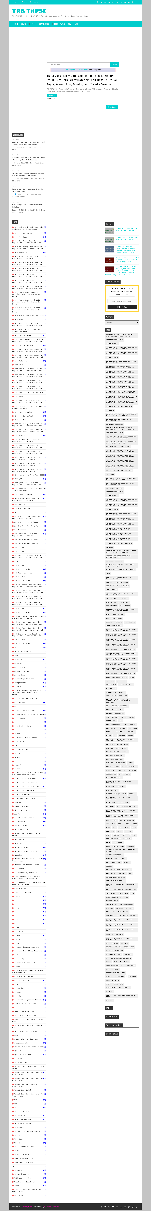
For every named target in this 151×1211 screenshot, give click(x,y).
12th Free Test (20, 421)
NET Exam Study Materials (25, 874)
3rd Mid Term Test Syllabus (26, 541)
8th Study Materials (23, 613)
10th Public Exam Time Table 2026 (29, 317)
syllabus (18, 1052)
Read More (51, 103)
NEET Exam (19, 870)
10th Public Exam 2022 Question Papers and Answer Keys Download (27, 276)
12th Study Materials (23, 496)
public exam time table (24, 964)
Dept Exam (19, 743)
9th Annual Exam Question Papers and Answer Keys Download (28, 618)
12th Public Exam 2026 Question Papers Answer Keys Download (27, 471)
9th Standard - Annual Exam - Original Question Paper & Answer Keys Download (127, 171)
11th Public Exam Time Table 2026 (29, 393)
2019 (16, 513)
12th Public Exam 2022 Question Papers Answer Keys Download (27, 459)
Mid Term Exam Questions (25, 852)
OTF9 (16, 925)
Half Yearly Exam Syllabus (25, 784)
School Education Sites (24, 1013)
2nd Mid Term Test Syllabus (26, 523)
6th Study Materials (23, 570)
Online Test (19, 897)
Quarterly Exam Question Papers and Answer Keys (120, 762)
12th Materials (20, 437)
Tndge (17, 1136)
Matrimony (34, 2)
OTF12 (16, 909)
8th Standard (20, 609)
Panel (17, 928)
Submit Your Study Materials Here (29, 1048)
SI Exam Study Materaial (25, 1017)
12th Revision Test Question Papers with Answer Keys (120, 468)
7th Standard (20, 578)
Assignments (20, 684)
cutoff (17, 735)
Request (18, 993)
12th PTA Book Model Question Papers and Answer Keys (26, 441)
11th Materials (20, 362)
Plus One (18, 940)
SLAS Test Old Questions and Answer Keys (28, 1021)
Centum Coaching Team (24, 711)
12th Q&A (18, 480)
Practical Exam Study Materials (28, 952)
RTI (15, 1009)
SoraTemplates (26, 1208)
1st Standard (20, 505)
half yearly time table (24, 791)
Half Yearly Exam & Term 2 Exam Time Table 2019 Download (27, 775)
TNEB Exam (19, 1140)
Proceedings (20, 960)
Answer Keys (19, 676)
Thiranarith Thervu (22, 1124)
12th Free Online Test (23, 417)
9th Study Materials (23, 645)
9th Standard (20, 641)
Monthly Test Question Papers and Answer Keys (120, 710)
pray (16, 956)
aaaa (16, 649)
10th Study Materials (23, 336)
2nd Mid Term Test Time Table (27, 527)
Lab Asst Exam (20, 827)
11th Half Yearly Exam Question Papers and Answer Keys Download (27, 351)
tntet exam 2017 (21, 1156)
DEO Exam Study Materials (25, 739)
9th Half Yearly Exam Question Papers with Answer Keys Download (27, 630)
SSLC (16, 1036)
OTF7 (16, 917)
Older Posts (97, 115)
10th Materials (20, 254)
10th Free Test (20, 238)
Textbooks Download (23, 1120)
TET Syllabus (19, 1117)
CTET (16, 731)
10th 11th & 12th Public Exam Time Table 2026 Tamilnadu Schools (28, 229)
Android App (19, 668)
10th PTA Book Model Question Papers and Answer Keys (26, 259)
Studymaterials (21, 1044)
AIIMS (16, 656)
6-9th (16, 562)
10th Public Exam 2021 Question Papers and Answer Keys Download (27, 270)
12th (32, 25)
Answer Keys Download (24, 680)
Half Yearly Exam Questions (26, 780)
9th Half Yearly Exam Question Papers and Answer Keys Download (27, 624)
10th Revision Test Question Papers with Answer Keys (120, 331)
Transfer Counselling (23, 1163)
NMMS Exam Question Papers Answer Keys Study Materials (26, 879)
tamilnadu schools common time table (121, 827)
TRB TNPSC (29, 11)
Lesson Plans (59, 25)
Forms (24, 2)
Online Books (20, 889)
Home (16, 2)
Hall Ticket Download (23, 795)
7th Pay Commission (23, 574)
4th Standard (20, 552)
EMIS (16, 746)
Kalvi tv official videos (24, 819)
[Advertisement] (75, 45)
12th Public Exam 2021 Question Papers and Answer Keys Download (27, 453)
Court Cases (19, 719)
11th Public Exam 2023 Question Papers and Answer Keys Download (27, 389)
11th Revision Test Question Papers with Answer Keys (120, 395)
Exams (23, 25)
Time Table (19, 1128)
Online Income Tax (22, 893)
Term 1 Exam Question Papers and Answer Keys (119, 831)
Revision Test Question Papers (27, 1001)
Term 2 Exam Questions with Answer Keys (120, 841)
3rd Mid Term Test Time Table (27, 545)
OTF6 (16, 913)
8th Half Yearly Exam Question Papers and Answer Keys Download (27, 587)
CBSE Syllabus (20, 703)
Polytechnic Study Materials (26, 948)
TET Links (18, 1109)
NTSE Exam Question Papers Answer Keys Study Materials (29, 885)
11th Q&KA (18, 397)
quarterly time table (23, 977)
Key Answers (19, 823)
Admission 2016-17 (22, 652)
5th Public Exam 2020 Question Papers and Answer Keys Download (27, 557)
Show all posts (87, 71)
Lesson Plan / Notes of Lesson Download (118, 693)
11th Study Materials (23, 413)
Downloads (44, 25)
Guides (17, 770)
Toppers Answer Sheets (24, 1160)
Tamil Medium (20, 1063)
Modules (18, 856)
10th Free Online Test (23, 234)
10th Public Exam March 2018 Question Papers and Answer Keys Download (27, 311)
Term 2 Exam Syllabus (23, 1091)
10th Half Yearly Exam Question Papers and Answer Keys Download (27, 243)
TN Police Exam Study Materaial (28, 1132)
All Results (19, 664)
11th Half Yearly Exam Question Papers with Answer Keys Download (27, 357)
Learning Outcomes (23, 831)
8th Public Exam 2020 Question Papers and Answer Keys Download (27, 599)
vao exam (18, 1197)
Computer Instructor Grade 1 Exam (29, 715)
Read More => (52, 106)
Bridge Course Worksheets (25, 700)
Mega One (18, 844)
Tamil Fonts (19, 1060)
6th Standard (20, 566)
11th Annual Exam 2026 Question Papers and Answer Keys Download (27, 341)
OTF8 (16, 921)
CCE (16, 707)
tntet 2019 (19, 1152)
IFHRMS (17, 803)
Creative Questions (22, 727)
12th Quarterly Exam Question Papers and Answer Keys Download (27, 485)
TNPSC (17, 1144)
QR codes (18, 968)
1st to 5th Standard (22, 509)
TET (15, 1101)
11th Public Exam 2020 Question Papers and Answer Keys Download (27, 377)
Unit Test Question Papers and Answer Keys (121, 907)
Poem (16, 944)
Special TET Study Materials (26, 1032)
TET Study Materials (23, 1113)
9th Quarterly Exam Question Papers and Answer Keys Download (27, 636)
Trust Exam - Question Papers (27, 1183)
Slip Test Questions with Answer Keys (121, 801)
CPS (16, 723)
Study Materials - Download (26, 1040)
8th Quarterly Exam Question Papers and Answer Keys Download (27, 604)
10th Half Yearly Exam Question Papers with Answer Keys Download (27, 249)
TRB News (18, 1171)
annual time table (22, 672)
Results (17, 997)
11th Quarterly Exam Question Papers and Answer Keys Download (27, 402)
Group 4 (17, 766)
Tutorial (17, 1187)
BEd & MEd (19, 688)
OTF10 (17, 901)
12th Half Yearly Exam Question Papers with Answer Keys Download (27, 432)
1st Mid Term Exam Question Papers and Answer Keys (25, 501)
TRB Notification (21, 1175)
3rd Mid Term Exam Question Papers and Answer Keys (26, 536)
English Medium (21, 750)
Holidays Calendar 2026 (24, 799)
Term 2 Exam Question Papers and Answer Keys (119, 836)
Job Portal (18, 815)
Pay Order (18, 932)
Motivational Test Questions (26, 866)
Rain (16, 985)
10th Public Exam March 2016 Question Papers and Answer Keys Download (27, 303)
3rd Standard (20, 549)
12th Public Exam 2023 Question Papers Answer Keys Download (27, 465)
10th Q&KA (18, 321)
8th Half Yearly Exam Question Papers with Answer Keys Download (27, 593)
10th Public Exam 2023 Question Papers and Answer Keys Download (27, 282)
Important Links (21, 807)
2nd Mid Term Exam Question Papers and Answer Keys (26, 518)
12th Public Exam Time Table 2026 (29, 476)
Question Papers (21, 981)
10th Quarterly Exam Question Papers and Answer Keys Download (27, 326)
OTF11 (16, 905)
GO (15, 762)
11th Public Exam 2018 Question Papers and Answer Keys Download (27, 371)
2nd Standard (20, 531)
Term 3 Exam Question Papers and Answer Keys (119, 850)
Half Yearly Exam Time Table (27, 788)
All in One (18, 660)
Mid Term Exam (21, 848)
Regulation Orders (22, 989)
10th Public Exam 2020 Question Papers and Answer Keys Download (27, 265)
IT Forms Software (22, 811)
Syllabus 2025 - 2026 (23, 1056)
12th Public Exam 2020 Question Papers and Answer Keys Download (27, 447)
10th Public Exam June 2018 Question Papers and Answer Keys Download (27, 295)
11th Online (19, 366)
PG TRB (17, 936)
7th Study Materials (23, 582)
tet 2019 (18, 1105)
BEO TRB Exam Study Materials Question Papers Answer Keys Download (26, 694)
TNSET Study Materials (24, 1148)
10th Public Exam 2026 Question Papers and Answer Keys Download (27, 288)
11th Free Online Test (23, 346)
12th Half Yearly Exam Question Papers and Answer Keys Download (27, 426)
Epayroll (18, 754)
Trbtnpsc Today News (23, 1179)
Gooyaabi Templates (51, 1208)
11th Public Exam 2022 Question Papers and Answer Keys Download (27, 383)
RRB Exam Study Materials (26, 1005)
